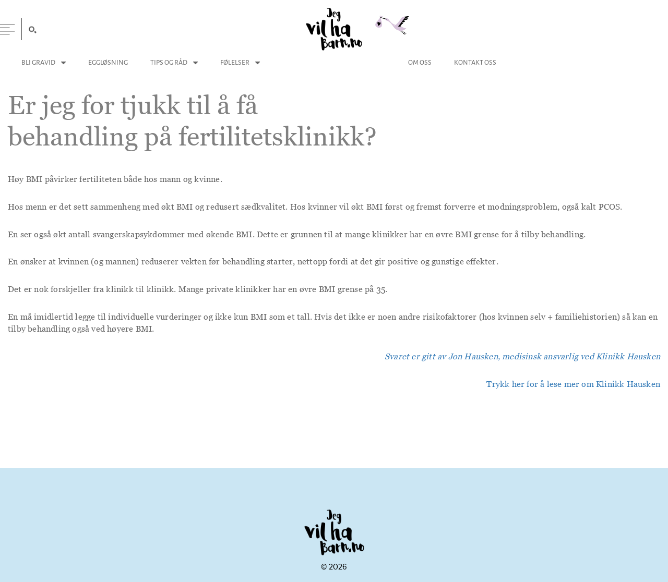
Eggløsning (108, 62)
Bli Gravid (38, 62)
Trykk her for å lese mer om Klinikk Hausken (573, 384)
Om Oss (420, 62)
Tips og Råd (168, 62)
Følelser (234, 62)
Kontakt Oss (475, 62)
